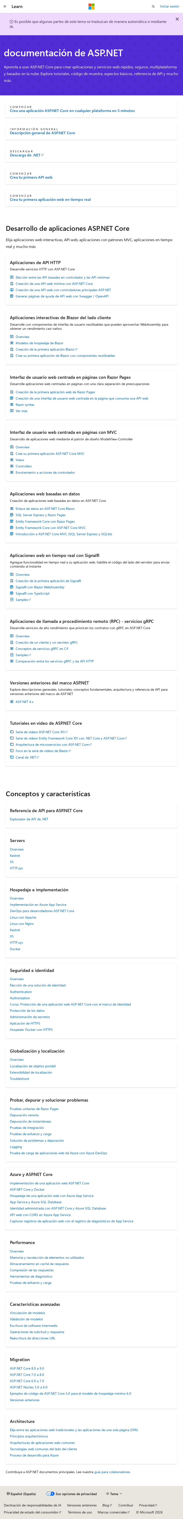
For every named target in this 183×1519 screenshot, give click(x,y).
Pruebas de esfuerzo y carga (30, 1134)
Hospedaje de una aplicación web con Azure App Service (52, 1195)
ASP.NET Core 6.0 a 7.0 (27, 1380)
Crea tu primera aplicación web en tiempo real (50, 199)
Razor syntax (25, 404)
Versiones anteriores (25, 1400)
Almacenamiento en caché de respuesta (39, 1263)
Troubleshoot (19, 1078)
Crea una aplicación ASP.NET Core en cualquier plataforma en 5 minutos (72, 110)
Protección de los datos (27, 1010)
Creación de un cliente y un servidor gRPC (47, 642)
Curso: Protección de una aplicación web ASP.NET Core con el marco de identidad (70, 1004)
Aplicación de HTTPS (25, 1023)
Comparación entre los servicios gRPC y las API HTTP (55, 661)
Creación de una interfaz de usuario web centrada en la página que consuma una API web (82, 398)
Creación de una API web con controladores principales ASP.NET (63, 290)
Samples (22, 600)
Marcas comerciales (112, 1512)
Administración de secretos (30, 1016)
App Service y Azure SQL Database (35, 1202)
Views (20, 460)
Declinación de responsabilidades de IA (32, 1505)
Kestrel (15, 855)
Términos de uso (80, 1512)
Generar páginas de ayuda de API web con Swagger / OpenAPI (62, 296)
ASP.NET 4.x (24, 702)
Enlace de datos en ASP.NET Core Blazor (45, 508)
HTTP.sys (16, 868)
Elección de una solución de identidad (38, 985)
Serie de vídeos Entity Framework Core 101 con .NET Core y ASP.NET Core (70, 738)
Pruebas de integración (27, 1127)
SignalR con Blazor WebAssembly (40, 587)
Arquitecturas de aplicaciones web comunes (42, 1442)
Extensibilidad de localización (31, 1072)
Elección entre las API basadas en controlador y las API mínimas (63, 277)
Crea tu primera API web (31, 177)
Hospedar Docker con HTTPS (31, 1029)
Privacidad (146, 1505)
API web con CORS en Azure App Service (40, 1214)
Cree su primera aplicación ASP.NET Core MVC (50, 453)
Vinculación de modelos (27, 1312)
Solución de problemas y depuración (37, 1140)
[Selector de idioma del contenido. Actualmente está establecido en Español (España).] (21, 1494)
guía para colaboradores (112, 1472)
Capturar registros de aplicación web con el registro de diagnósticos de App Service (71, 1221)
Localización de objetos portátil (33, 1066)
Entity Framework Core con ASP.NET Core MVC (51, 528)
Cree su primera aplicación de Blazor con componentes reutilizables (65, 355)
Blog (105, 1505)
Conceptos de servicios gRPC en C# (42, 649)
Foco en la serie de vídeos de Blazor (42, 751)
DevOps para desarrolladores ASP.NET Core (42, 910)
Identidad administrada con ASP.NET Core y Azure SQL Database (58, 1208)
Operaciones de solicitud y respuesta (37, 1331)
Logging (16, 1146)
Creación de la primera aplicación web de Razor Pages (55, 392)
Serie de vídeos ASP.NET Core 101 (40, 732)
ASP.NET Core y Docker (27, 1189)
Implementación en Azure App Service (38, 904)
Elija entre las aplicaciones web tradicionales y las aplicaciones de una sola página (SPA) (74, 1430)
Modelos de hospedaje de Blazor (39, 343)
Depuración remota (24, 1115)
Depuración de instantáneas (30, 1121)
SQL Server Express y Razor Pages (41, 515)
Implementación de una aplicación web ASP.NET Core (49, 1183)
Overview (22, 337)
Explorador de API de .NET (29, 819)
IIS (12, 861)
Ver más (21, 411)
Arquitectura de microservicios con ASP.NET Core (52, 744)
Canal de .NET (26, 757)
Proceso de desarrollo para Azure (34, 1455)
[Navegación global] (5, 6)
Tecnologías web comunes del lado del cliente (43, 1449)
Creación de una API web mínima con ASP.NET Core (54, 283)
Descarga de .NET (25, 155)
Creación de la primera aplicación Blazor (45, 349)
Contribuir (125, 1505)
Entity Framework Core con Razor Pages (45, 521)
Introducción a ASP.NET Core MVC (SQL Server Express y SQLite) (64, 534)
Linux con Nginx (22, 923)
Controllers (24, 466)
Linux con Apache (23, 917)
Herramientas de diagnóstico (31, 1276)
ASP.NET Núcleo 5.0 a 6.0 (28, 1387)
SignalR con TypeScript (32, 593)
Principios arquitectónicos (29, 1436)
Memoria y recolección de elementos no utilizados (47, 1257)
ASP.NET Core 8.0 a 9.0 (27, 1368)
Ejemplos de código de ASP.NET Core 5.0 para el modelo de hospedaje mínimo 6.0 (70, 1393)
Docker (15, 949)
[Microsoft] (91, 6)
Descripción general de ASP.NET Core (42, 132)
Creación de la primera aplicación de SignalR (48, 581)
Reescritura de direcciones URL (32, 1338)
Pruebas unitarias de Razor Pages (34, 1108)
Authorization (20, 998)
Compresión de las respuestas (32, 1270)
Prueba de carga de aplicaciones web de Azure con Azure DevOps (58, 1153)
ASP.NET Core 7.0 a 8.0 (27, 1374)
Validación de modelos (26, 1319)
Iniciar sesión (169, 6)
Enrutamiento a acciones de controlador (45, 472)
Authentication (21, 991)
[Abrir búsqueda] (153, 6)
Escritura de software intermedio (34, 1325)
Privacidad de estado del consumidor (31, 1512)
